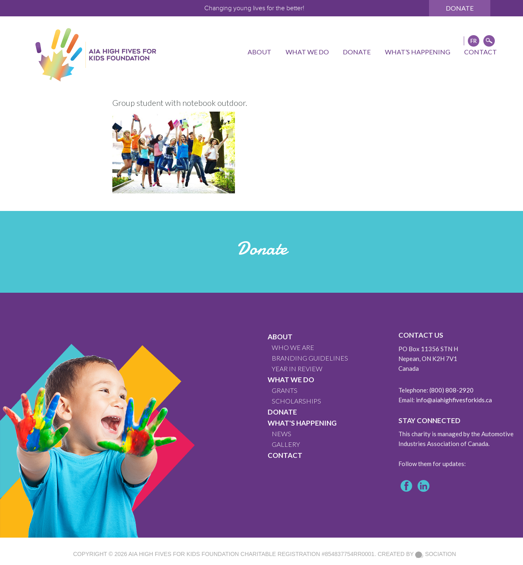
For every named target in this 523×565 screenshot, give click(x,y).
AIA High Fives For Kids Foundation (183, 554)
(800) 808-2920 (451, 390)
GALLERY (286, 444)
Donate (460, 8)
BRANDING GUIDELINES (310, 358)
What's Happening (302, 423)
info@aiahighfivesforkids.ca (454, 400)
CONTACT (285, 455)
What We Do (291, 379)
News (281, 433)
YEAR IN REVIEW (297, 368)
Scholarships (296, 401)
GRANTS (284, 390)
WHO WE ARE (293, 347)
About (280, 336)
